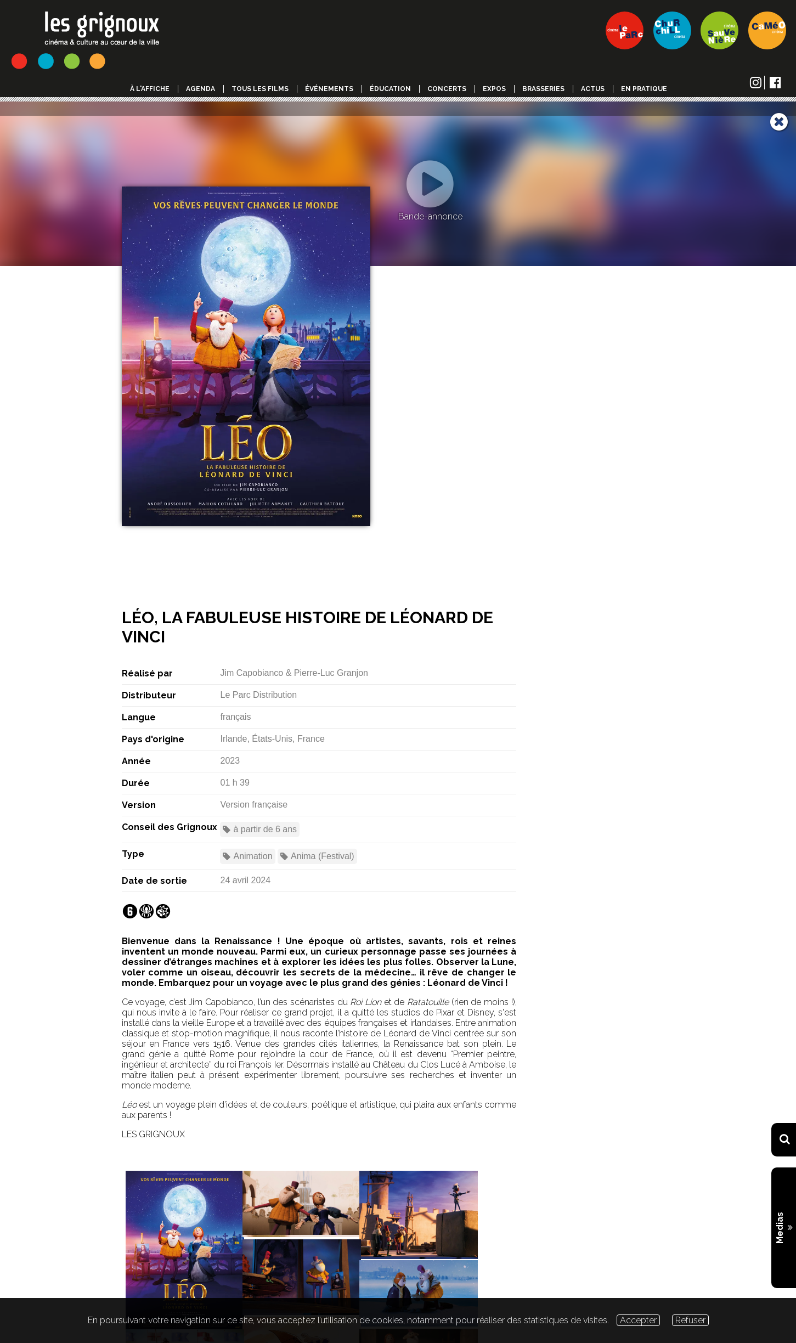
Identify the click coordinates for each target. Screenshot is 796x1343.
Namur (257, 476)
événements (329, 89)
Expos (494, 89)
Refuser (690, 1320)
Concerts (446, 89)
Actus (593, 89)
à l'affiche (150, 89)
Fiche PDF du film (348, 1192)
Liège (217, 476)
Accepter (638, 1320)
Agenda (200, 89)
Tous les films (260, 89)
